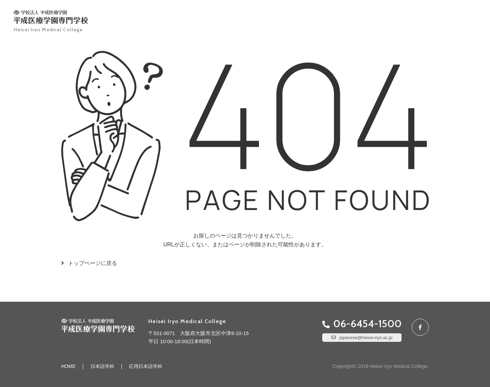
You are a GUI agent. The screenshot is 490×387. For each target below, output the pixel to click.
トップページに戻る (92, 263)
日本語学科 (102, 366)
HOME (68, 366)
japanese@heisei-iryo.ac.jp (365, 337)
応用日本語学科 (145, 366)
